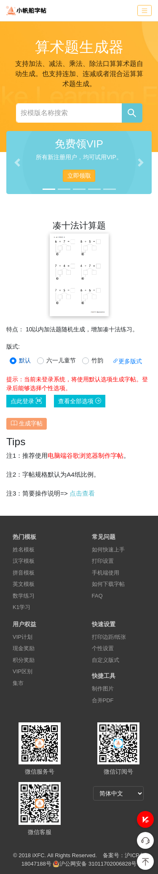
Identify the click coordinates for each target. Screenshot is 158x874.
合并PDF (103, 700)
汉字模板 (24, 561)
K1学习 (21, 607)
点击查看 (82, 493)
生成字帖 (27, 423)
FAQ (97, 596)
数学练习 (24, 596)
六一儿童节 (61, 360)
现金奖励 (24, 648)
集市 (18, 683)
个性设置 (103, 648)
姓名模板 (24, 549)
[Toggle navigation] (144, 10)
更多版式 (127, 361)
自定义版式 (105, 660)
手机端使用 (105, 573)
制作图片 (103, 688)
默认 (25, 360)
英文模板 (24, 584)
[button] (145, 819)
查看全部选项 (79, 401)
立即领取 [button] (79, 175)
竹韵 (97, 360)
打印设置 (103, 561)
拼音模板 (24, 573)
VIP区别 (22, 671)
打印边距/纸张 (109, 637)
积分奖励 (24, 660)
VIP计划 (22, 637)
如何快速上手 (108, 549)
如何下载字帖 (108, 584)
